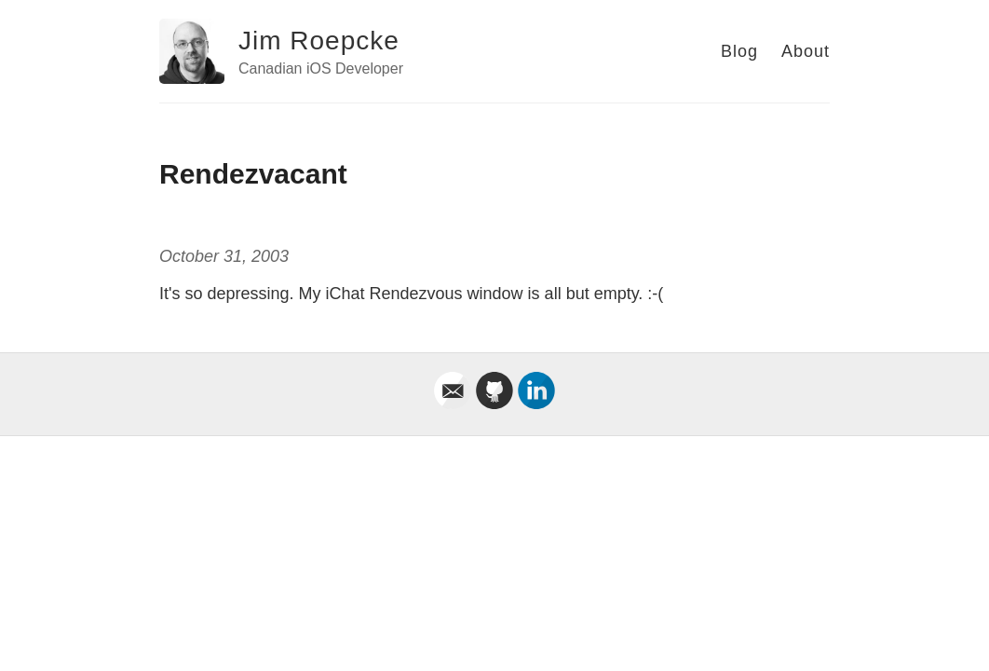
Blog (739, 51)
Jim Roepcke (319, 40)
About (805, 51)
